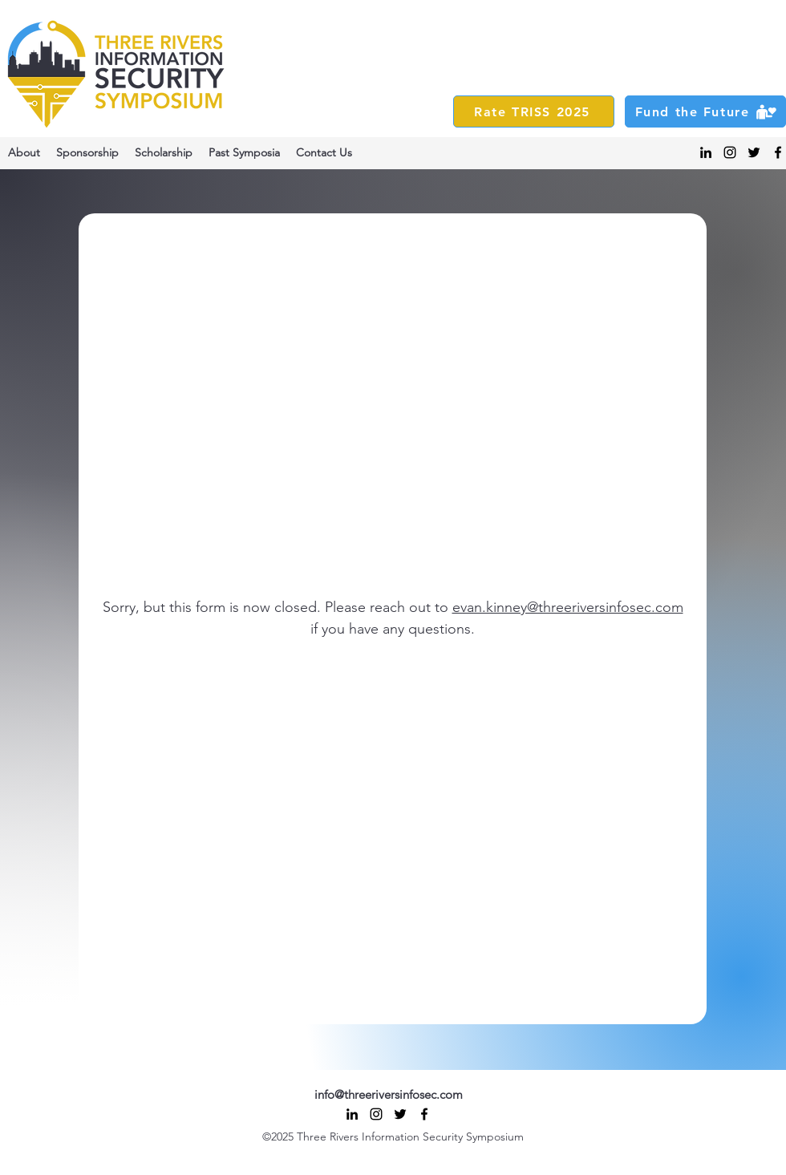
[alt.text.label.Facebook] (778, 152)
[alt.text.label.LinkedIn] (706, 152)
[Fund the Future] (705, 111)
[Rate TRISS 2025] (533, 111)
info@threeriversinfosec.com (388, 1094)
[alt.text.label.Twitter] (754, 152)
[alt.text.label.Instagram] (730, 152)
